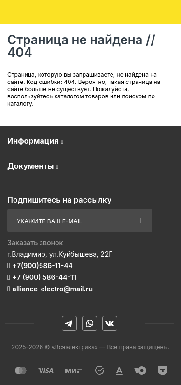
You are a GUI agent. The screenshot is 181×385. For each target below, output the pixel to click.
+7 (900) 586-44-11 (44, 277)
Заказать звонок (35, 242)
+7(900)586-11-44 (43, 265)
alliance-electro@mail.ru (53, 289)
